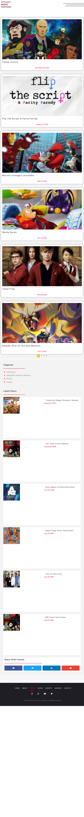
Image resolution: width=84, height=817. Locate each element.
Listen (40, 688)
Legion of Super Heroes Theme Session (59, 531)
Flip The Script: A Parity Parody (20, 118)
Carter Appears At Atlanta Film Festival (59, 487)
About (24, 688)
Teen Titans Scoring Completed (56, 444)
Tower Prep (8, 289)
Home (17, 688)
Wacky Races (9, 232)
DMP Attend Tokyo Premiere (55, 618)
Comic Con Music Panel (53, 574)
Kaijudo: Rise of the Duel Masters (21, 346)
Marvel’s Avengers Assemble (18, 175)
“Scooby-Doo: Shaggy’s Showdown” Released (61, 400)
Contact (67, 688)
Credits (48, 688)
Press (32, 688)
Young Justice (10, 62)
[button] (13, 668)
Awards (57, 688)
